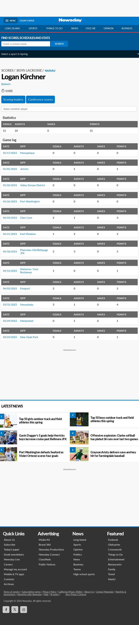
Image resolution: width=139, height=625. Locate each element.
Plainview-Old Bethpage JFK (36, 251)
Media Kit (44, 539)
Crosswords (115, 549)
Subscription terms (31, 591)
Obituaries (114, 544)
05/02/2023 (12, 185)
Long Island (12, 28)
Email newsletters (14, 554)
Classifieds (45, 559)
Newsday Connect (49, 554)
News (74, 28)
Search (61, 43)
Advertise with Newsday (29, 594)
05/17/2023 (12, 152)
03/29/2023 (12, 320)
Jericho (26, 168)
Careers (8, 564)
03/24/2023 (12, 336)
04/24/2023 (12, 217)
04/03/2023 (12, 288)
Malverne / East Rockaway (31, 271)
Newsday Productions (51, 549)
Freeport (27, 288)
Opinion (108, 28)
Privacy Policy (49, 591)
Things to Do (115, 554)
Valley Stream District (34, 185)
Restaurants (115, 564)
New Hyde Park (31, 336)
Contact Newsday (105, 591)
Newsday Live (12, 559)
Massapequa (29, 152)
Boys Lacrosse (31, 70)
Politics (77, 554)
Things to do (54, 28)
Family (112, 569)
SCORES (10, 70)
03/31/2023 (12, 304)
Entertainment (116, 559)
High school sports (84, 574)
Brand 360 (45, 544)
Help (46, 594)
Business (127, 28)
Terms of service (12, 591)
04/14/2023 (12, 270)
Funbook (113, 539)
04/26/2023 (12, 201)
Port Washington (32, 201)
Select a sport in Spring (17, 53)
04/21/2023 (12, 233)
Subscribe (9, 544)
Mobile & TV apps (14, 574)
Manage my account (15, 569)
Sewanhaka (28, 304)
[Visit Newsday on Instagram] (23, 609)
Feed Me (91, 28)
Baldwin (8, 83)
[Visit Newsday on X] (14, 609)
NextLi (112, 579)
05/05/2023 (12, 168)
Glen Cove (28, 217)
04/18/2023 (12, 251)
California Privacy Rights (70, 591)
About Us (9, 539)
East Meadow (30, 233)
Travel (111, 574)
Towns (77, 569)
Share (9, 90)
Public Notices (47, 564)
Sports (33, 28)
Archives (9, 584)
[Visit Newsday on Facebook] (6, 609)
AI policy (54, 594)
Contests (9, 579)
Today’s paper (11, 549)
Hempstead (28, 320)
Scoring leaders (16, 99)
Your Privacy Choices (75, 594)
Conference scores (42, 99)
